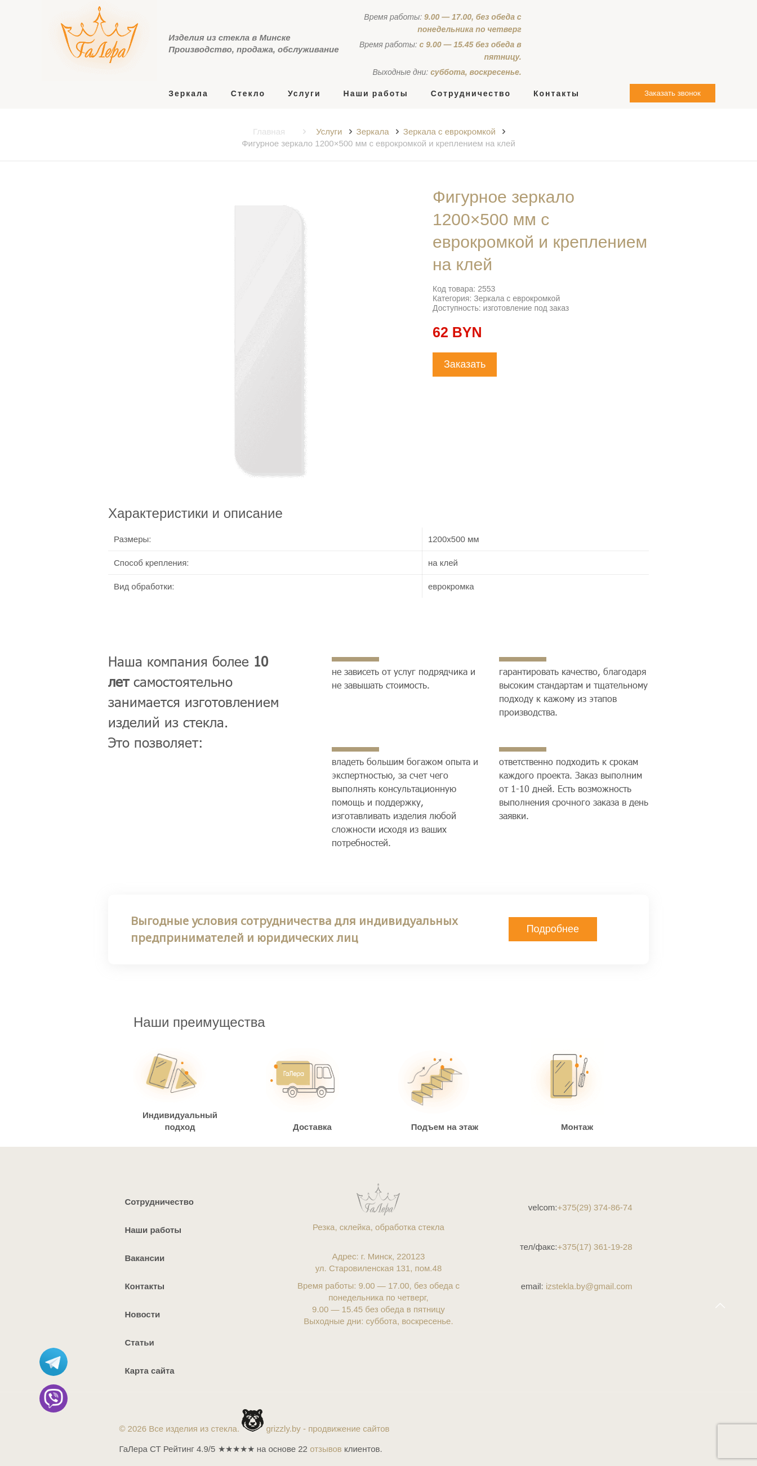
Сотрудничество (158, 1201)
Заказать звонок (672, 93)
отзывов (326, 1449)
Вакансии (144, 1258)
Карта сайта (149, 1370)
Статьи (139, 1342)
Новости (142, 1314)
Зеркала (373, 131)
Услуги (329, 131)
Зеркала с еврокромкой (449, 131)
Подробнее (553, 929)
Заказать (465, 364)
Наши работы (152, 1230)
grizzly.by (283, 1428)
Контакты (144, 1286)
